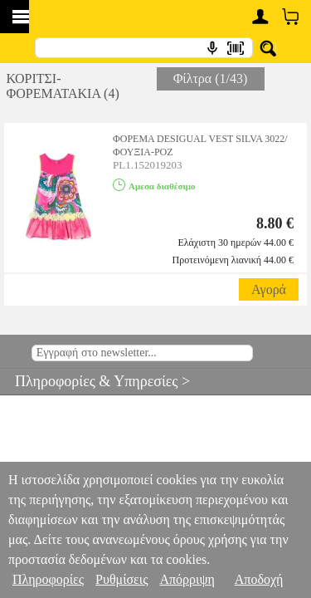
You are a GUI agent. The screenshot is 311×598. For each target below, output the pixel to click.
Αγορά (268, 289)
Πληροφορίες (48, 579)
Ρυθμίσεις (121, 579)
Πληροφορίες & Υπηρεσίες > (95, 381)
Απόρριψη (186, 579)
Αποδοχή (259, 579)
